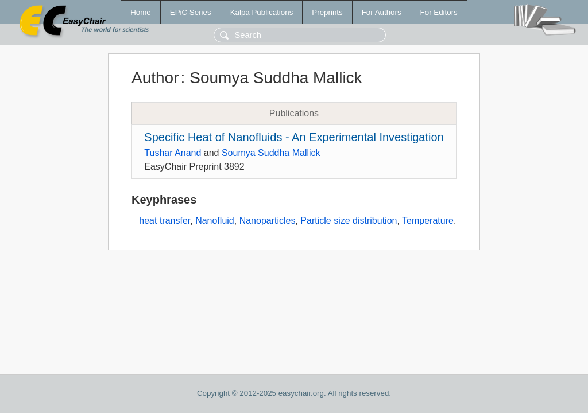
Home (140, 12)
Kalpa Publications (261, 12)
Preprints (327, 12)
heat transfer (164, 220)
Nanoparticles (267, 220)
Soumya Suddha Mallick (271, 153)
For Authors (381, 12)
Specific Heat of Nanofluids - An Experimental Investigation (293, 137)
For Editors (439, 12)
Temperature (428, 220)
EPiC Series (190, 12)
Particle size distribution (348, 220)
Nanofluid (214, 220)
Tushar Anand (172, 153)
